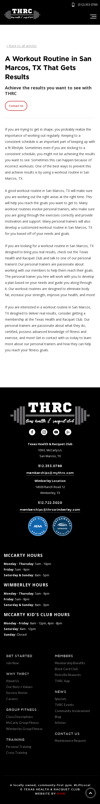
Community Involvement (72, 711)
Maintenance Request (70, 740)
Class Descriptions (19, 717)
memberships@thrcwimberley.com (50, 509)
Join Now (12, 663)
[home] (22, 14)
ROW (61, 793)
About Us (12, 681)
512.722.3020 (50, 503)
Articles (60, 723)
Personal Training (18, 747)
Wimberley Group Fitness (24, 729)
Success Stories (17, 693)
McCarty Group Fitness (22, 723)
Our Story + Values (19, 687)
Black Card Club (66, 669)
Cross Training (16, 752)
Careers (12, 699)
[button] (93, 16)
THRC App (62, 681)
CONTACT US (67, 734)
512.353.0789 (50, 466)
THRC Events (64, 705)
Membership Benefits (70, 663)
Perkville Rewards (68, 675)
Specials (60, 699)
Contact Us (16, 105)
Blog (58, 717)
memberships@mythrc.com (50, 473)
